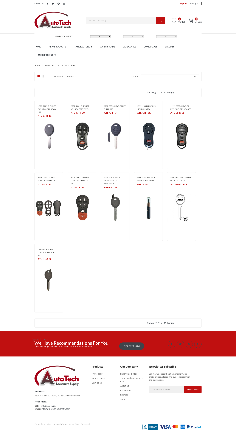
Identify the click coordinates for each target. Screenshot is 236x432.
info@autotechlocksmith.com (56, 407)
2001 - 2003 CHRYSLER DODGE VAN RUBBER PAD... (80, 181)
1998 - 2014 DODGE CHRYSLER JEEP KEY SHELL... (46, 252)
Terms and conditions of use (132, 378)
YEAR (151, 36)
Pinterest (58, 3)
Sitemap (124, 393)
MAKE (85, 36)
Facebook (48, 3)
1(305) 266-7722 (48, 404)
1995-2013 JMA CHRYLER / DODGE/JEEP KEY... (181, 179)
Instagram (64, 3)
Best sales (97, 381)
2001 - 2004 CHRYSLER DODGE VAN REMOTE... (47, 179)
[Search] (125, 20)
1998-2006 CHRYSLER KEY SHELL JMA (115, 107)
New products (98, 376)
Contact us (125, 388)
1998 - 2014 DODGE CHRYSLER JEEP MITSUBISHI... (112, 181)
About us (124, 384)
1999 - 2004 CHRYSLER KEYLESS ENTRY (146, 107)
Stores (123, 397)
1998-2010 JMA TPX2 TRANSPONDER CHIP (146, 179)
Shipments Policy (128, 372)
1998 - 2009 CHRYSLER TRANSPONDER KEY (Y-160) (47, 109)
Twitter (53, 3)
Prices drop (97, 372)
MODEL (119, 36)
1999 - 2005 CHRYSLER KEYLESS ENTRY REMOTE (180, 107)
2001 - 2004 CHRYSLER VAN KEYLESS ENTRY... (80, 107)
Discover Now (132, 344)
